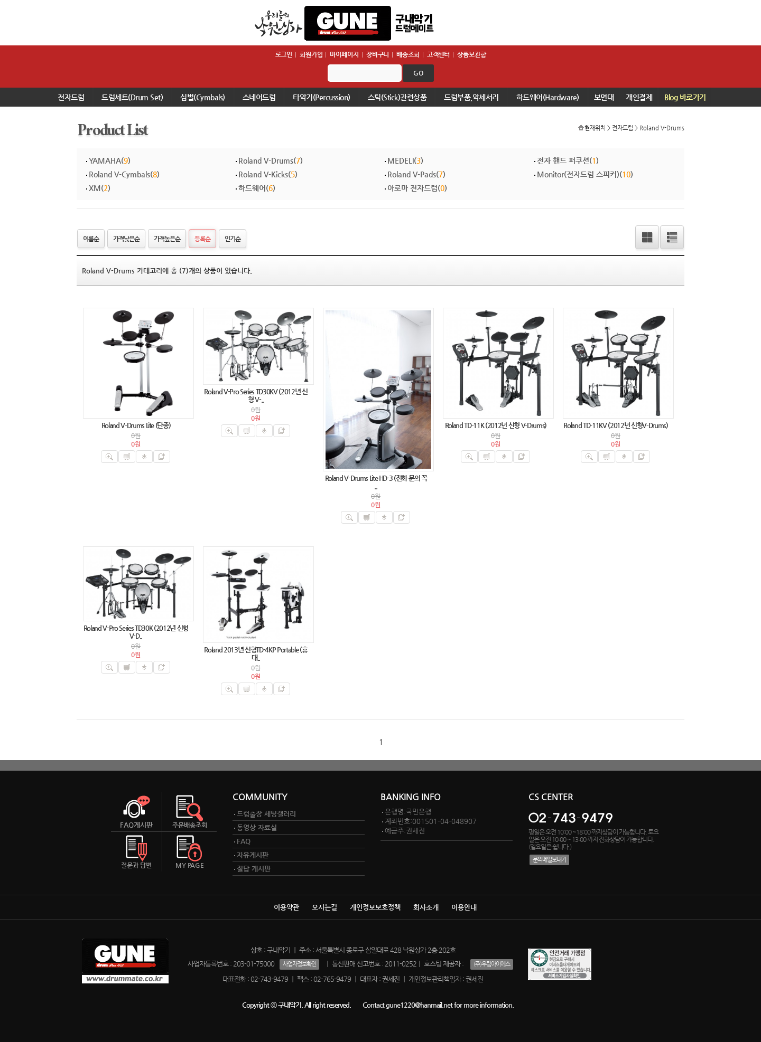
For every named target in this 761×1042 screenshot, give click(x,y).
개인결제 (639, 97)
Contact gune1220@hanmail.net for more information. (438, 1005)
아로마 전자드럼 (412, 188)
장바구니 (377, 54)
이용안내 (464, 907)
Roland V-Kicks (263, 174)
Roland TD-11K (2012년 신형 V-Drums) (495, 425)
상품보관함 (471, 54)
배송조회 (408, 54)
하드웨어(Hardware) (547, 97)
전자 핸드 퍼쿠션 (563, 160)
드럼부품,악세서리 (471, 97)
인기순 (232, 238)
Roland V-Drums (661, 128)
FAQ (243, 841)
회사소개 (426, 907)
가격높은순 (167, 238)
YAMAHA (105, 160)
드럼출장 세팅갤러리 (266, 814)
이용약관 (286, 907)
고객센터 (438, 54)
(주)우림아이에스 (492, 964)
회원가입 (311, 54)
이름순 (91, 238)
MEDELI (400, 160)
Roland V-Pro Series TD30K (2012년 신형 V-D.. (135, 632)
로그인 (284, 54)
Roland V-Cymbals (119, 174)
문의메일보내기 (549, 859)
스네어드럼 (259, 97)
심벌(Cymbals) (202, 97)
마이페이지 (344, 54)
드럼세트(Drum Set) (132, 97)
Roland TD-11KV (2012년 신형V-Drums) (615, 425)
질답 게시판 (254, 869)
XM (95, 188)
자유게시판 (252, 855)
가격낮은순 (126, 238)
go (418, 73)
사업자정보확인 (299, 964)
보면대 (604, 97)
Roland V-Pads (411, 174)
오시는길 (324, 907)
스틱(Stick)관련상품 (397, 97)
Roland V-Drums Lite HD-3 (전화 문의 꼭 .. (376, 482)
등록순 (202, 238)
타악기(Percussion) (321, 97)
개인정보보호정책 (375, 907)
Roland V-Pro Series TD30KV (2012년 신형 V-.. (255, 395)
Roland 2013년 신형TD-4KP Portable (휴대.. (255, 653)
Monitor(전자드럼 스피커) (578, 174)
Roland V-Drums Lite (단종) (136, 425)
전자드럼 (71, 97)
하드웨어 (252, 188)
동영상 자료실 (257, 827)
